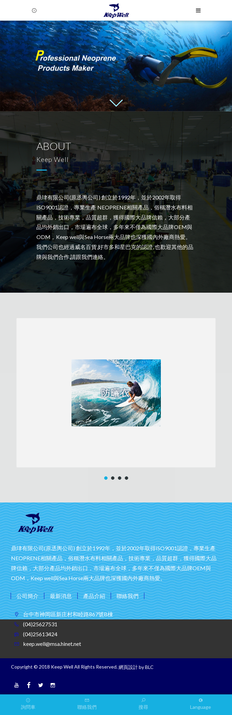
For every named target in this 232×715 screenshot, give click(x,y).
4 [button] (126, 478)
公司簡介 (27, 596)
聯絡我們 (128, 596)
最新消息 (61, 596)
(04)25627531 (39, 624)
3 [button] (119, 478)
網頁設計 (128, 667)
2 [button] (112, 478)
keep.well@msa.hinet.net (51, 643)
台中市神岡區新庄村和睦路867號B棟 (67, 614)
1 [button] (106, 478)
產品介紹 (94, 596)
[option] (116, 66)
